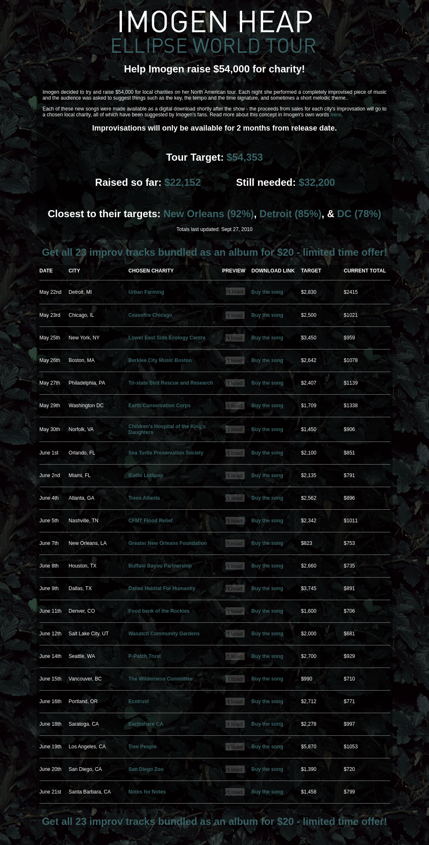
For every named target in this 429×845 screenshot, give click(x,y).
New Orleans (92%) (208, 213)
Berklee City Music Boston (159, 360)
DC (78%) (359, 213)
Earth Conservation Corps (159, 405)
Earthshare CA (145, 724)
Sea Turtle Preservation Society (165, 453)
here (336, 115)
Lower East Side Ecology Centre (166, 338)
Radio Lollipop (145, 475)
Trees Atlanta (144, 498)
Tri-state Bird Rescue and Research (170, 383)
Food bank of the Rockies (158, 611)
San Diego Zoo (145, 769)
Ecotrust (138, 701)
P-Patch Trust (144, 656)
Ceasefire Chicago (150, 315)
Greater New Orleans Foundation (167, 543)
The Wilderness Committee (160, 679)
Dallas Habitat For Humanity (161, 588)
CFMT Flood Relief (150, 521)
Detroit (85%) (290, 213)
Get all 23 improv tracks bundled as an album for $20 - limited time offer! (214, 252)
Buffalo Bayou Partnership (159, 566)
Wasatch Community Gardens (163, 634)
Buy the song (267, 292)
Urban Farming (146, 292)
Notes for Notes (146, 792)
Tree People (142, 747)
